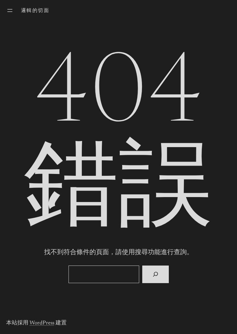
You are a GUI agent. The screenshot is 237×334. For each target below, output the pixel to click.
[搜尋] (155, 274)
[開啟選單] (10, 10)
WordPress (42, 323)
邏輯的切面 (35, 10)
